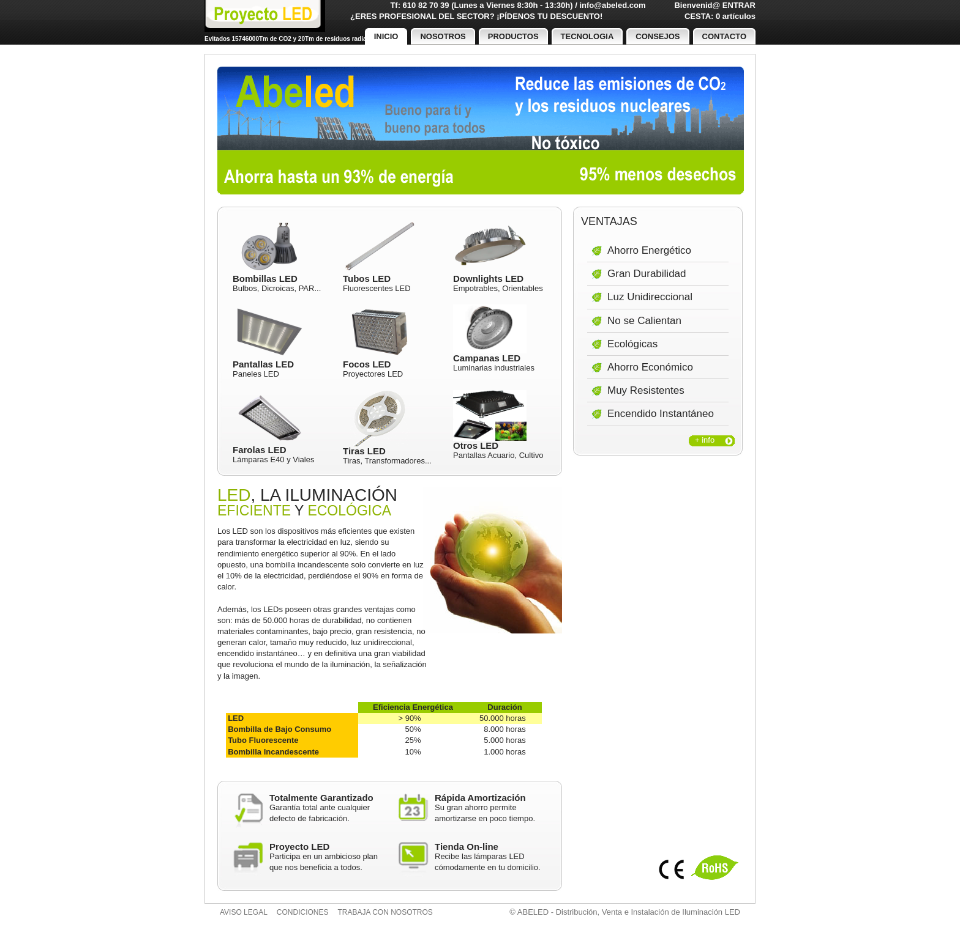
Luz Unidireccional (649, 297)
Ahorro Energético (649, 250)
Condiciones (303, 912)
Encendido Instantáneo (660, 413)
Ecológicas (632, 344)
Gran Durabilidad (646, 273)
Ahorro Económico (650, 367)
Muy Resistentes (645, 390)
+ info (704, 440)
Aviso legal (244, 912)
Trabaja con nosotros (385, 912)
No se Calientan (644, 321)
